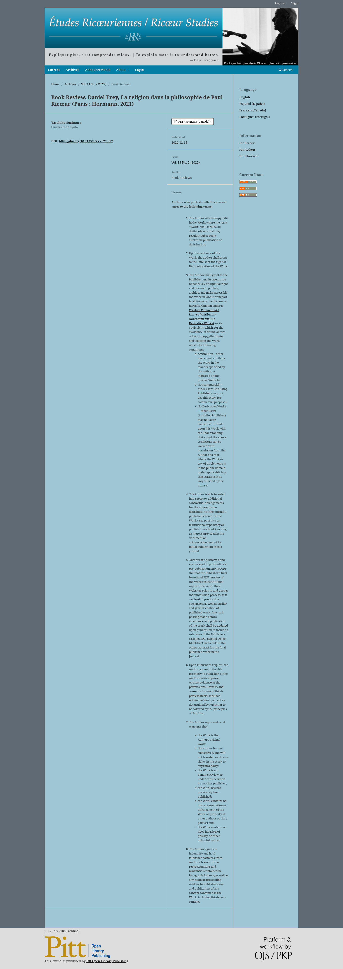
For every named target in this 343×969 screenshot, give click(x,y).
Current (54, 70)
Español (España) (252, 104)
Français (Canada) (252, 110)
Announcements (97, 70)
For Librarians (249, 156)
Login (139, 70)
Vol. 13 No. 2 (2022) (93, 84)
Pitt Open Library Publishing (107, 961)
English (244, 97)
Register (280, 3)
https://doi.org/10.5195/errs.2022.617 (86, 141)
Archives (72, 70)
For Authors (247, 150)
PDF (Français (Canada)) (194, 121)
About (121, 70)
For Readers (247, 143)
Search (286, 70)
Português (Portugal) (254, 117)
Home (55, 84)
